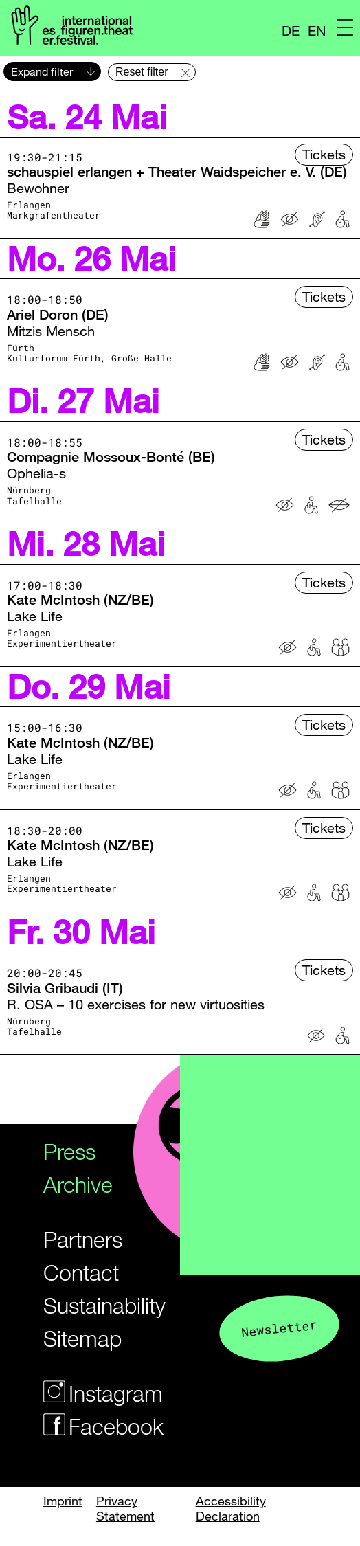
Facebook (92, 1426)
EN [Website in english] (317, 30)
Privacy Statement (125, 1508)
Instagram (92, 1393)
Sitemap (82, 1338)
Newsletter (278, 1328)
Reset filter (141, 72)
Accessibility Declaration (231, 1508)
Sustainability (92, 1305)
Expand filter (42, 71)
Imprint (62, 1500)
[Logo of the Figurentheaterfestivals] (70, 24)
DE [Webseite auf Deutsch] (291, 30)
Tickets (324, 154)
